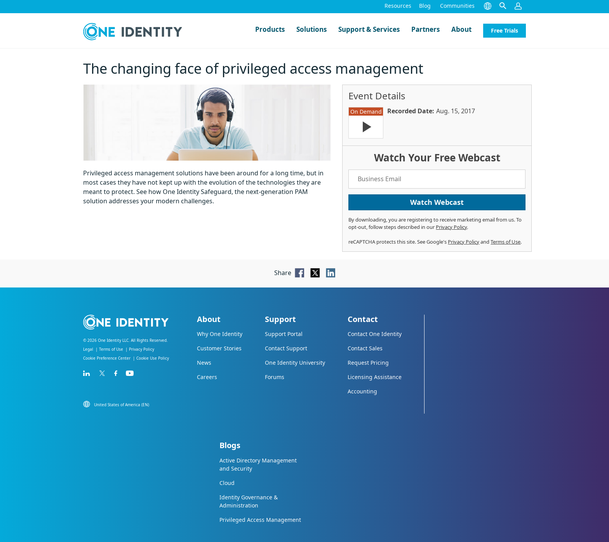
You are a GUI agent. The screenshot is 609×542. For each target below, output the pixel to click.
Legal (88, 349)
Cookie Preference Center (106, 358)
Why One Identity (219, 334)
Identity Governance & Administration (248, 501)
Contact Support (286, 348)
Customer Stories (219, 348)
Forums (274, 377)
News (204, 362)
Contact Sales (365, 348)
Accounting (362, 391)
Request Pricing (368, 362)
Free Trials (504, 30)
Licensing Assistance (375, 377)
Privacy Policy (451, 226)
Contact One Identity (375, 334)
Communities (457, 5)
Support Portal (284, 334)
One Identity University (295, 362)
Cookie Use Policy (152, 358)
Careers (207, 377)
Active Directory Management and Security (258, 464)
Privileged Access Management (260, 519)
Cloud (227, 483)
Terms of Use (505, 241)
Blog (425, 5)
